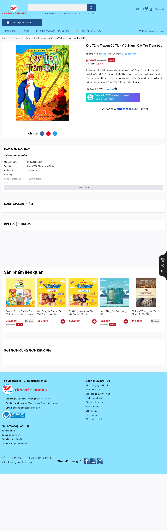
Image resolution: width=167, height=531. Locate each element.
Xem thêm (84, 187)
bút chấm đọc (33, 13)
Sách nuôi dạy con (11, 435)
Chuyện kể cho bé (94, 402)
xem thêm (109, 99)
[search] (91, 7)
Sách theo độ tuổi (94, 419)
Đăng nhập (160, 9)
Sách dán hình (92, 406)
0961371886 (26, 403)
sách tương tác (84, 13)
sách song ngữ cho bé (68, 13)
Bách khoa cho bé (94, 398)
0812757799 (124, 108)
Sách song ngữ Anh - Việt (98, 394)
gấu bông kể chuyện (49, 13)
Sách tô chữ (91, 411)
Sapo (30, 462)
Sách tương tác (93, 389)
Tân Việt (103, 54)
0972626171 (40, 403)
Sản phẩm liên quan (23, 272)
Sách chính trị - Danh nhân (14, 443)
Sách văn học (8, 431)
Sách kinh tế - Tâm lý (12, 439)
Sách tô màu (91, 415)
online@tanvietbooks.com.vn (26, 408)
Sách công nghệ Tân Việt (97, 385)
